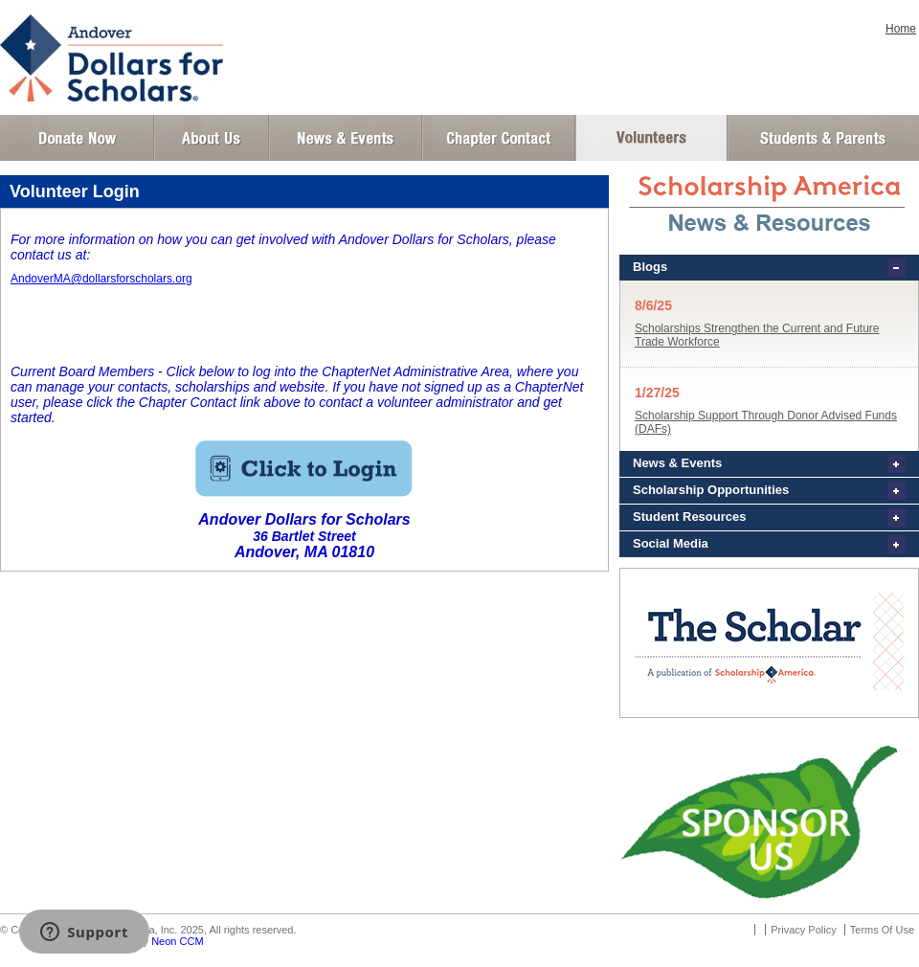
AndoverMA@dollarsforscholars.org (101, 278)
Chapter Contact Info (498, 138)
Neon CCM (177, 941)
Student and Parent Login (822, 138)
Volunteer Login (650, 138)
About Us (211, 138)
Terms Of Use (882, 929)
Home (900, 28)
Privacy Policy (803, 929)
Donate (77, 138)
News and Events (345, 138)
